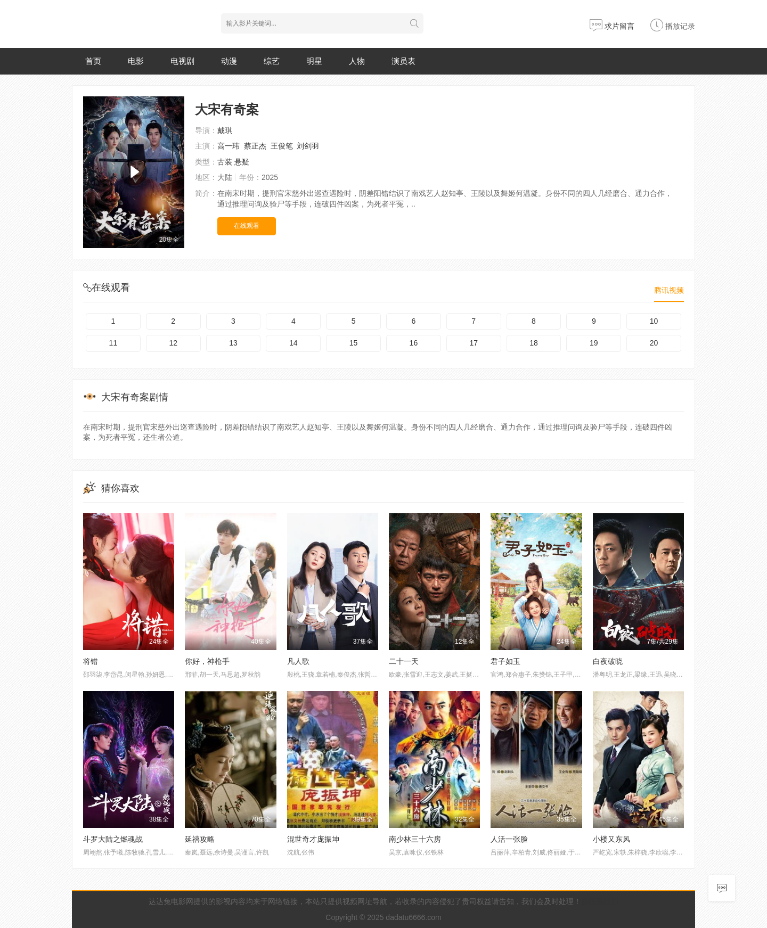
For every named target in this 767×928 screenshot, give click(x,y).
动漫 (229, 60)
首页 (93, 60)
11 (113, 343)
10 (654, 321)
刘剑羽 (308, 146)
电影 (136, 60)
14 (293, 343)
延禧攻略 (200, 839)
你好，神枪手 (207, 661)
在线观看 (246, 225)
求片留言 (612, 26)
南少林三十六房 (415, 839)
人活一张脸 (509, 839)
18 (533, 343)
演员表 (403, 60)
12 (173, 343)
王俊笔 (282, 146)
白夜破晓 (608, 661)
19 (594, 343)
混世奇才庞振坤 (313, 839)
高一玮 (228, 146)
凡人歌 (298, 661)
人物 (357, 60)
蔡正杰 (255, 146)
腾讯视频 (669, 290)
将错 (90, 661)
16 (414, 343)
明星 (314, 60)
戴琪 (224, 130)
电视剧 (182, 60)
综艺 (272, 60)
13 (233, 343)
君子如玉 (505, 661)
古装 (224, 162)
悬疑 (241, 162)
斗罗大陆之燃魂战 (113, 839)
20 (654, 343)
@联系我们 (599, 901)
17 (473, 343)
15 (353, 343)
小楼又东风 (611, 839)
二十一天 (404, 661)
